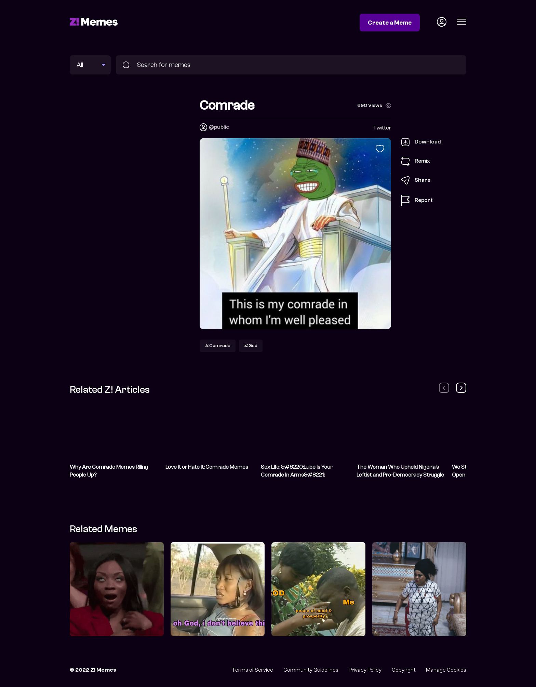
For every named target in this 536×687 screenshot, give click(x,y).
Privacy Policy (365, 670)
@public (219, 127)
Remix (415, 161)
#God (250, 345)
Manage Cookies (446, 670)
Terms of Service (252, 670)
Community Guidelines (310, 670)
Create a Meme (390, 22)
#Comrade (217, 345)
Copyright (404, 670)
